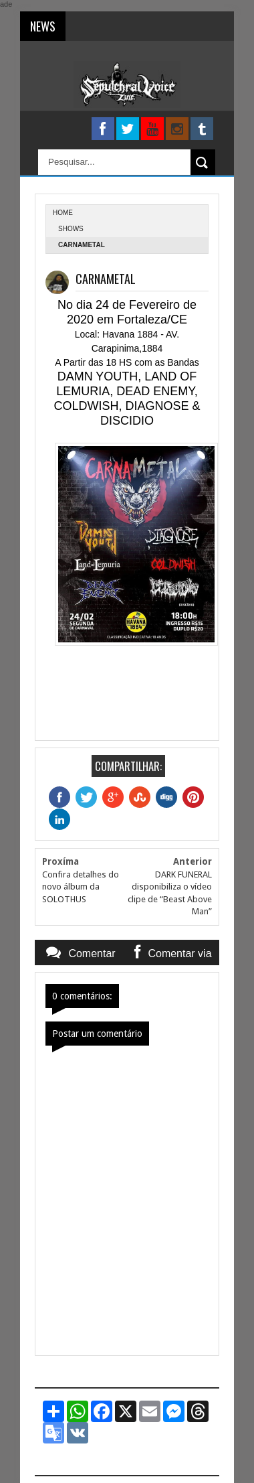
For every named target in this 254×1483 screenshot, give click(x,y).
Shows (71, 228)
